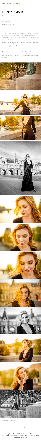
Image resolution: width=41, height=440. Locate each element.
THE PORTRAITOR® (11, 3)
